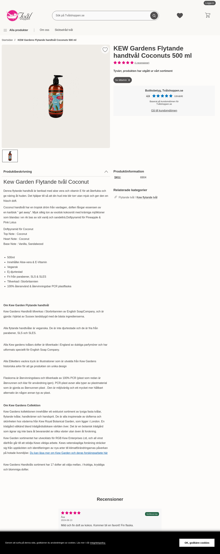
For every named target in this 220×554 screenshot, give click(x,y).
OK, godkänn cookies (197, 542)
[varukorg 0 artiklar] (208, 15)
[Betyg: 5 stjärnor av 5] (164, 63)
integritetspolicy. (98, 542)
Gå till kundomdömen (164, 110)
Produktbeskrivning (55, 172)
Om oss (44, 29)
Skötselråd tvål (64, 29)
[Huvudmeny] (15, 30)
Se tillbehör (121, 80)
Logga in (209, 3)
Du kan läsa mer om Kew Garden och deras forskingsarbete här (69, 452)
